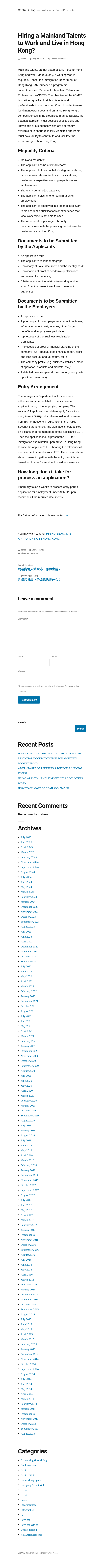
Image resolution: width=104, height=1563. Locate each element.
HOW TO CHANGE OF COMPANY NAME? (43, 788)
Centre (24, 1470)
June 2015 (26, 1324)
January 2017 (28, 1230)
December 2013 (29, 1414)
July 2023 (26, 931)
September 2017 (30, 1190)
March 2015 (27, 1339)
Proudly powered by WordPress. (44, 1553)
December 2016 (29, 1235)
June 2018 (26, 1145)
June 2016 (26, 1264)
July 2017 (26, 1200)
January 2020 (28, 1105)
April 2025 (27, 847)
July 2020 (26, 1076)
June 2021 (26, 1021)
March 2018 (27, 1160)
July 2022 (26, 966)
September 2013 (30, 1428)
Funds (24, 1500)
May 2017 (26, 1210)
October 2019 (28, 1110)
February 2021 (29, 1041)
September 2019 (30, 1115)
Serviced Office (29, 1525)
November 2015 (30, 1299)
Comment (23, 619)
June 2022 (26, 971)
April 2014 (27, 1394)
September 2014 (30, 1369)
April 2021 (27, 1031)
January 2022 (28, 996)
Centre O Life (28, 1475)
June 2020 (26, 1081)
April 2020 (27, 1090)
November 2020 (30, 1056)
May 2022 (26, 976)
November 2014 (30, 1359)
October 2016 (28, 1245)
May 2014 (26, 1389)
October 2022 (28, 956)
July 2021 (26, 1016)
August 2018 (28, 1135)
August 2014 (28, 1374)
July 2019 (26, 1125)
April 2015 (27, 1334)
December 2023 (29, 907)
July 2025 (26, 837)
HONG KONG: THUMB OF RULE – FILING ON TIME (50, 753)
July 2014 (26, 1379)
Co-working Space (31, 1480)
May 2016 (26, 1269)
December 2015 (29, 1294)
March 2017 (27, 1220)
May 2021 (26, 1026)
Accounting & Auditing (34, 1460)
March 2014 (27, 1399)
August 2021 (28, 1011)
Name (21, 656)
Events (24, 1495)
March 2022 (27, 986)
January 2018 (28, 1170)
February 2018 (29, 1165)
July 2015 (26, 1319)
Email (55, 656)
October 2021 (28, 1006)
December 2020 (29, 1051)
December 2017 (29, 1175)
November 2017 (30, 1180)
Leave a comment (58, 58)
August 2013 (28, 1433)
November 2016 (30, 1240)
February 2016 (29, 1284)
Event (24, 1490)
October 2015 (28, 1304)
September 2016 (30, 1250)
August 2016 (28, 1255)
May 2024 (26, 887)
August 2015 (28, 1314)
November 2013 (30, 1419)
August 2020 (28, 1071)
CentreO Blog (26, 10)
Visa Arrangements (29, 553)
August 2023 (28, 926)
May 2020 (26, 1085)
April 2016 (27, 1274)
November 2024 (30, 862)
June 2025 (26, 842)
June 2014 (26, 1384)
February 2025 (29, 857)
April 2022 (27, 981)
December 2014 (29, 1354)
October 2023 (28, 916)
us (66, 515)
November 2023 (30, 912)
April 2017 (27, 1215)
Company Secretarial (32, 1485)
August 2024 (28, 872)
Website (21, 671)
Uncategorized (29, 1529)
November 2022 (30, 951)
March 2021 (27, 1036)
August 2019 (28, 1120)
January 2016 (28, 1289)
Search (22, 722)
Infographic (27, 1510)
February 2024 (29, 897)
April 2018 (27, 1155)
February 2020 (29, 1100)
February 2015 (29, 1344)
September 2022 (30, 961)
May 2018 (26, 1150)
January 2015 (28, 1349)
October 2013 (28, 1424)
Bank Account (29, 1465)
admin (24, 58)
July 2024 (26, 877)
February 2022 (29, 991)
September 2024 (30, 867)
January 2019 (28, 1130)
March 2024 (27, 892)
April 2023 (27, 941)
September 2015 (30, 1309)
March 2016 (27, 1279)
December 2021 (29, 1001)
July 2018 (26, 1140)
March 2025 (27, 852)
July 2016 (26, 1259)
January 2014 (28, 1409)
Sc (22, 1515)
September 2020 (30, 1066)
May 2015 (26, 1329)
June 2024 (26, 882)
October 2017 (28, 1185)
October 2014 (28, 1364)
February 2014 (29, 1404)
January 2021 (28, 1046)
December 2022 (29, 946)
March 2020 (27, 1095)
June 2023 (26, 936)
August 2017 (28, 1195)
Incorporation (28, 1505)
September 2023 (30, 921)
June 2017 (26, 1205)
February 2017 (29, 1225)
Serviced (25, 1520)
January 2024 (28, 902)
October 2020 (28, 1061)
